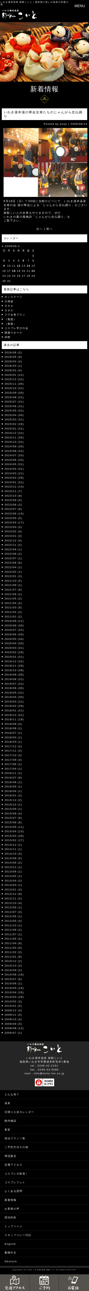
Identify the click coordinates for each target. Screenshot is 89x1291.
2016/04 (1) (13, 791)
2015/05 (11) (14, 826)
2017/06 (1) (13, 764)
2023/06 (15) (14, 513)
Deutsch (11, 1261)
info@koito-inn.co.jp (49, 1073)
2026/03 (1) (13, 365)
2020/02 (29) (14, 652)
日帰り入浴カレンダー (19, 1112)
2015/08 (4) (13, 813)
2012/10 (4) (13, 903)
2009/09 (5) (13, 1023)
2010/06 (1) (13, 983)
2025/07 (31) (14, 401)
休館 (8, 337)
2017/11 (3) (13, 750)
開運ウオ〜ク (13, 332)
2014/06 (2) (13, 862)
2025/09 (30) (14, 392)
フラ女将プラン (15, 314)
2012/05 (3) (13, 920)
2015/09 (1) (13, 808)
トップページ (13, 1226)
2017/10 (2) (13, 755)
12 (18, 265)
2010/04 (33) (14, 992)
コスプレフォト (15, 1182)
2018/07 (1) (13, 732)
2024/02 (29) (14, 477)
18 (14, 270)
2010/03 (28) (14, 996)
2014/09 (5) (13, 858)
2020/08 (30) (14, 625)
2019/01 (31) (14, 710)
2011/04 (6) (13, 943)
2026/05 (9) (13, 356)
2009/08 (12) (14, 1028)
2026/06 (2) (13, 352)
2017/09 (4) (13, 759)
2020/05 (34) (14, 638)
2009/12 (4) (13, 1010)
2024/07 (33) (14, 455)
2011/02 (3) (13, 952)
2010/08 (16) (14, 974)
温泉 (8, 1103)
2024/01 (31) (14, 482)
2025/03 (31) (14, 419)
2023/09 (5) (13, 500)
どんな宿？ (12, 1094)
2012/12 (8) (13, 893)
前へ (49, 228)
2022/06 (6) (13, 562)
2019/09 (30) (14, 674)
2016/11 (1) (13, 773)
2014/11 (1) (13, 849)
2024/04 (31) (14, 468)
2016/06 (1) (13, 782)
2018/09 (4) (13, 723)
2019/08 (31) (14, 679)
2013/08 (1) (13, 871)
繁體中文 (10, 1252)
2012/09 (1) (13, 907)
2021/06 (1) (13, 594)
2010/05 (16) (14, 988)
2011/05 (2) (13, 938)
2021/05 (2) (13, 598)
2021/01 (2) (13, 616)
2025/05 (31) (14, 410)
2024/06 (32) (14, 459)
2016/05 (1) (13, 786)
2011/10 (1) (13, 925)
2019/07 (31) (14, 683)
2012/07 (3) (13, 911)
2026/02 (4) (13, 370)
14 (28, 265)
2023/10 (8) (13, 495)
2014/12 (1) (13, 844)
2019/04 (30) (14, 697)
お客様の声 (12, 1208)
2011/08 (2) (13, 929)
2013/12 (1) (13, 867)
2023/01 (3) (13, 535)
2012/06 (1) (13, 916)
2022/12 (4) (13, 540)
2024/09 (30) (14, 446)
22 (33, 270)
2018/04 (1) (13, 737)
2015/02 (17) (14, 840)
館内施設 (10, 1120)
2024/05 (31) (14, 464)
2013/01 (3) (13, 889)
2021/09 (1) (13, 585)
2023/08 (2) (13, 504)
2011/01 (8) (13, 956)
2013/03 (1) (13, 885)
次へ (39, 228)
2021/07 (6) (13, 589)
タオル (9, 305)
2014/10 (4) (13, 853)
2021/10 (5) (13, 580)
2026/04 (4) (13, 361)
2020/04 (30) (14, 643)
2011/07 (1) (13, 934)
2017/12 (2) (13, 746)
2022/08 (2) (13, 553)
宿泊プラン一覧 (15, 1138)
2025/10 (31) (14, 388)
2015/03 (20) (14, 835)
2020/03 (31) (14, 647)
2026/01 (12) (14, 374)
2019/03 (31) (14, 701)
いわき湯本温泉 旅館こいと (16, 2)
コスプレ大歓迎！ (16, 1173)
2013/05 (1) (13, 876)
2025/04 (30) (14, 415)
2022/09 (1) (13, 549)
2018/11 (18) (14, 719)
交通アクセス (13, 1164)
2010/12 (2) (13, 961)
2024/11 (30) (14, 437)
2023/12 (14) (14, 486)
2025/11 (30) (14, 383)
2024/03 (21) (14, 473)
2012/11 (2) (13, 898)
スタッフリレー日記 (18, 1235)
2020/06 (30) (14, 634)
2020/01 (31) (14, 656)
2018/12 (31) (14, 715)
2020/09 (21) (14, 620)
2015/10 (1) (13, 804)
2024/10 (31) (14, 441)
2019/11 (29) (14, 665)
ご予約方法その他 (16, 1147)
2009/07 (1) (13, 1032)
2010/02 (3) (13, 1001)
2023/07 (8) (13, 509)
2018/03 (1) (13, 741)
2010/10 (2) (13, 965)
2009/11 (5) (13, 1014)
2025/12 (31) (14, 379)
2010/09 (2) (13, 970)
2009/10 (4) (13, 1019)
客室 (8, 1129)
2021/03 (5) (13, 607)
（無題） (10, 319)
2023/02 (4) (13, 531)
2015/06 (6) (13, 822)
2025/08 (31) (14, 397)
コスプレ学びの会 (16, 328)
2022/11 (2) (13, 544)
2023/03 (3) (13, 527)
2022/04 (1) (13, 567)
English (10, 1243)
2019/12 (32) (14, 661)
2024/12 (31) (14, 432)
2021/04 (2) (13, 603)
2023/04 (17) (14, 522)
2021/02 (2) (13, 612)
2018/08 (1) (13, 728)
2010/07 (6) (13, 979)
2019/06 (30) (14, 688)
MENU (79, 6)
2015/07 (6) (13, 817)
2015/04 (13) (14, 831)
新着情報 (10, 1199)
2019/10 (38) (14, 670)
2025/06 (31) (14, 406)
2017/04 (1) (13, 768)
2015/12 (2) (13, 800)
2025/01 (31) (14, 428)
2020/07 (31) (14, 629)
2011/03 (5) (13, 947)
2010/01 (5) (13, 1005)
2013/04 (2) (13, 880)
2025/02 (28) (14, 424)
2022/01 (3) (13, 576)
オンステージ (13, 296)
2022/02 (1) (13, 571)
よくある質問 (13, 1191)
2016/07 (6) (13, 777)
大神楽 (9, 301)
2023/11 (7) (13, 491)
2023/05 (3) (13, 518)
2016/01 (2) (13, 795)
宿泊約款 (10, 1217)
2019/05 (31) (14, 692)
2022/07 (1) (13, 558)
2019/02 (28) (14, 705)
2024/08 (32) (14, 450)
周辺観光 (10, 1156)
